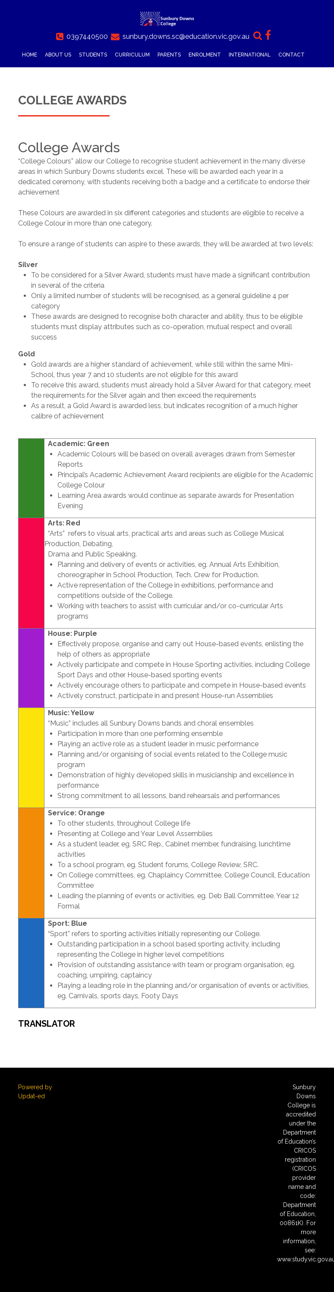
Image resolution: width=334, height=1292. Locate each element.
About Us (58, 55)
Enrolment (205, 55)
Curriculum (132, 55)
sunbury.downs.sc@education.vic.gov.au (186, 36)
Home (29, 55)
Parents (169, 55)
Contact (291, 55)
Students (93, 55)
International (250, 55)
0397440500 (87, 36)
